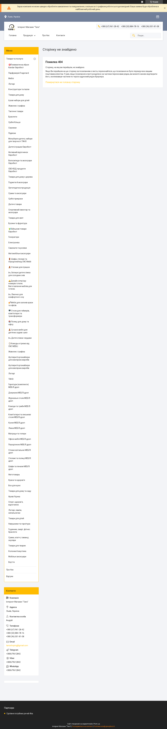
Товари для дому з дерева (20, 177)
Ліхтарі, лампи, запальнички (15, 511)
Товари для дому (16, 95)
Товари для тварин (17, 546)
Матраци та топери (17, 434)
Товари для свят (15, 218)
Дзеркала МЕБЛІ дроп (18, 393)
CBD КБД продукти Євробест (17, 170)
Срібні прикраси (15, 199)
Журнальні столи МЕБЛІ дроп (19, 399)
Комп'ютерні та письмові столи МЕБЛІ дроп (19, 415)
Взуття (11, 562)
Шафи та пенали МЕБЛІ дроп (19, 467)
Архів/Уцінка (14, 496)
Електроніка (13, 242)
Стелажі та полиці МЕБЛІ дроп (19, 459)
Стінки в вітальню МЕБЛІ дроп (19, 451)
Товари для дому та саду (19, 491)
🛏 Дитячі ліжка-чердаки (20, 338)
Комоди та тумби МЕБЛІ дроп (19, 407)
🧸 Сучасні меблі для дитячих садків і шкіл (17, 331)
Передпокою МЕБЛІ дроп (19, 444)
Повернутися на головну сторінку (62, 82)
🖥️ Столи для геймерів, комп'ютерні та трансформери (18, 313)
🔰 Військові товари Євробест (17, 230)
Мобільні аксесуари (17, 556)
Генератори (13, 237)
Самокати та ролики (17, 248)
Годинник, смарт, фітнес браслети (19, 530)
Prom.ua (97, 724)
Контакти (60, 35)
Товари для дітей (16, 518)
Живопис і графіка (16, 106)
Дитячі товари (15, 204)
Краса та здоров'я (16, 480)
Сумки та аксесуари (17, 193)
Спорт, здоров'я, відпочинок (15, 503)
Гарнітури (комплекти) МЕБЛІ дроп (18, 385)
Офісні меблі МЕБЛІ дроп (19, 439)
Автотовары (14, 474)
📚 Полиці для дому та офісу (18, 323)
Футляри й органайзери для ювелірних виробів (19, 358)
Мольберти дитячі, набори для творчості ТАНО (20, 140)
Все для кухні (14, 485)
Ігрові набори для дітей (18, 100)
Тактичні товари (15, 111)
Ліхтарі (11, 84)
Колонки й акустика (17, 551)
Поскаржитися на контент (82, 726)
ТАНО (11, 379)
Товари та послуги (14, 59)
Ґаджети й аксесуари (18, 182)
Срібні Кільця (14, 122)
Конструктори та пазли (18, 89)
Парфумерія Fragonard (18, 73)
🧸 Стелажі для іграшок (19, 267)
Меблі (11, 78)
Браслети (12, 117)
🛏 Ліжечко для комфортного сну (16, 295)
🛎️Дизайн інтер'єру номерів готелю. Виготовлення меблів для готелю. (20, 285)
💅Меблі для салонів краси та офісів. (20, 303)
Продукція (28, 35)
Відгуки (9, 576)
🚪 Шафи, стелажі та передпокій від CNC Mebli (19, 260)
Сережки (12, 128)
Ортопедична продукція (19, 188)
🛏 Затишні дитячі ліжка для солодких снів (19, 273)
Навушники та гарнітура (19, 524)
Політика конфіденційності (104, 726)
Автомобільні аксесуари (19, 253)
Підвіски (12, 133)
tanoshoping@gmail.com (17, 645)
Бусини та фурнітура (17, 223)
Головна (12, 35)
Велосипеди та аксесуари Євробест (20, 161)
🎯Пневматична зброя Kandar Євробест (18, 66)
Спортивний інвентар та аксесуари (19, 211)
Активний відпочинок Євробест (18, 153)
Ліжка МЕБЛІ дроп (16, 428)
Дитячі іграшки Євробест (19, 147)
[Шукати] (134, 35)
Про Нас (45, 35)
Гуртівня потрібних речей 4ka (20, 713)
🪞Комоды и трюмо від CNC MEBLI (18, 344)
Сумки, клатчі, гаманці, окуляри (18, 538)
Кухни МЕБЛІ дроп (16, 423)
